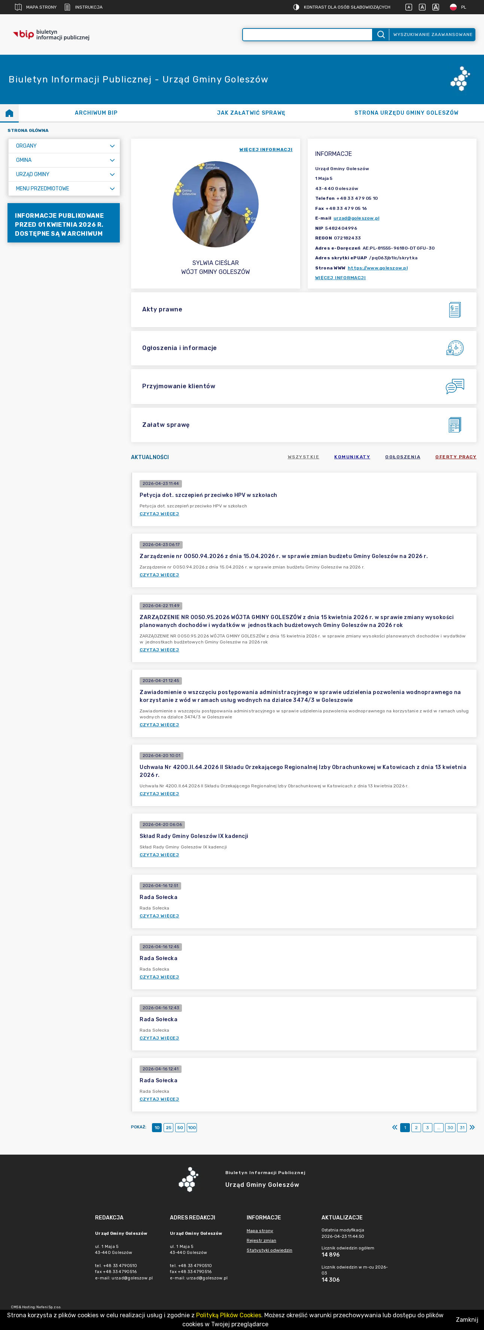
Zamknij (467, 1319)
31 (462, 1127)
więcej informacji (266, 149)
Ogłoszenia (402, 456)
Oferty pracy (456, 456)
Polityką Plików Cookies (228, 1315)
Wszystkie (304, 456)
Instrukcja (83, 7)
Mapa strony (36, 7)
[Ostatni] (472, 1127)
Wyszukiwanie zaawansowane (433, 34)
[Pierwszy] (395, 1127)
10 (157, 1127)
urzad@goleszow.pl (356, 218)
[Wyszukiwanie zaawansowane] (307, 34)
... (439, 1127)
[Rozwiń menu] (112, 146)
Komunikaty (352, 456)
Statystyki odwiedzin (269, 1250)
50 (180, 1127)
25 (168, 1127)
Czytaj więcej (159, 513)
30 (450, 1127)
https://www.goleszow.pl (378, 268)
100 (192, 1127)
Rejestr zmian (261, 1240)
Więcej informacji (340, 277)
